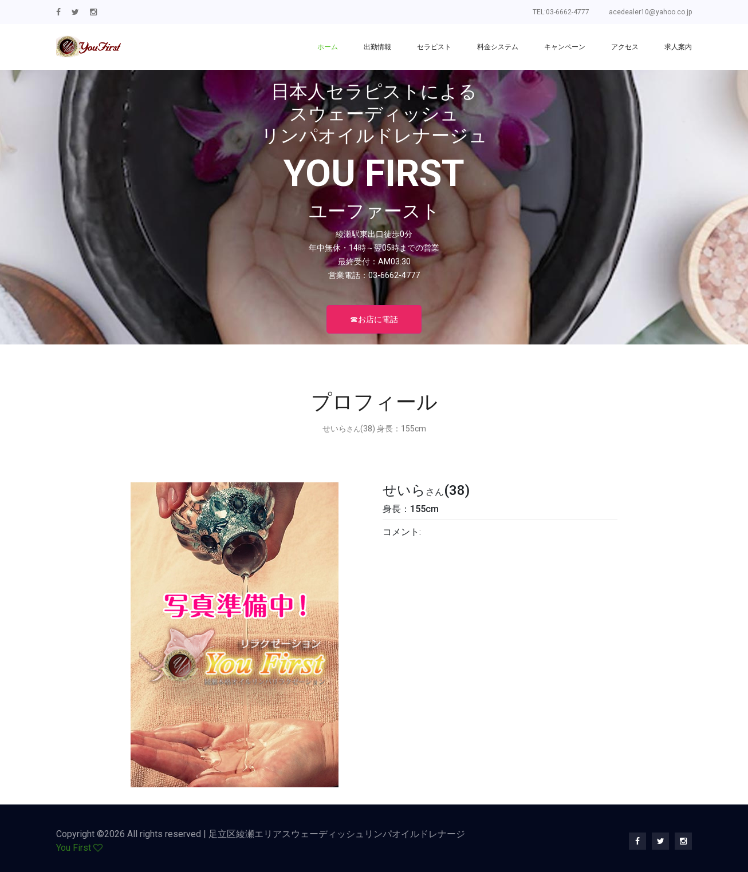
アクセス (625, 47)
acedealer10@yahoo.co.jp (650, 12)
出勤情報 (377, 47)
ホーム (327, 47)
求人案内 (678, 47)
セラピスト (434, 47)
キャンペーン (564, 47)
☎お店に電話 (374, 319)
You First (73, 847)
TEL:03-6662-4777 (561, 12)
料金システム (497, 47)
